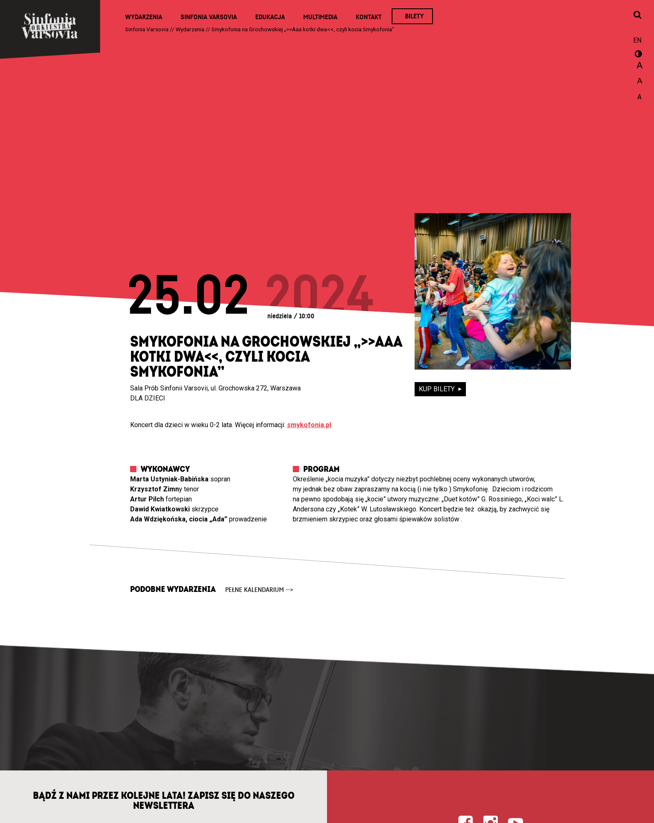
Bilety (414, 16)
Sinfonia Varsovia (209, 17)
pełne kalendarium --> (259, 589)
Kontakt (369, 17)
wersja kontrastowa (637, 55)
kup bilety (437, 389)
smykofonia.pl (309, 425)
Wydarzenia (143, 17)
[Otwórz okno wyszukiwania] (637, 15)
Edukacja (270, 17)
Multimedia (320, 17)
